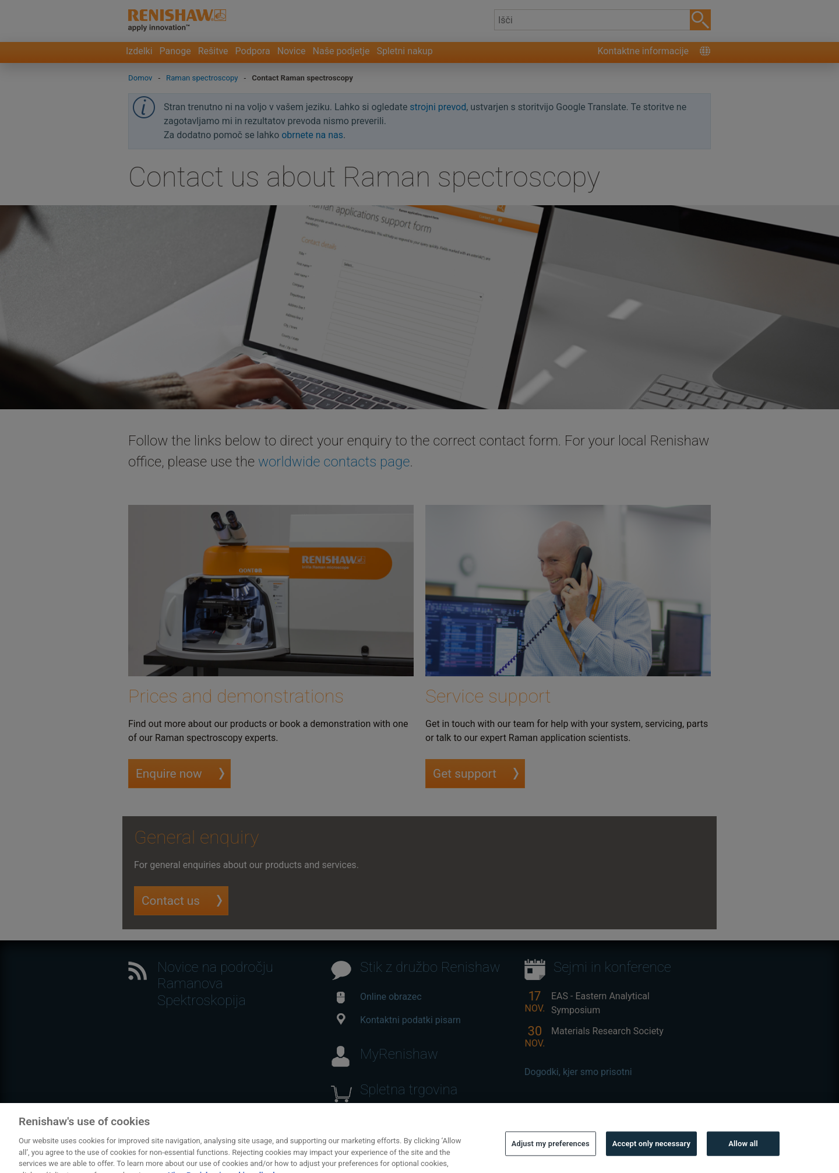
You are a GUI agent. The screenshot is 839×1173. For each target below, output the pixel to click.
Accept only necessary (651, 1151)
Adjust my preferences (551, 1151)
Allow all (743, 1151)
